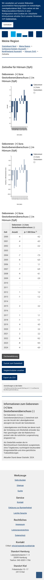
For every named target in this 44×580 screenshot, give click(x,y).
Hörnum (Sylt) (30, 51)
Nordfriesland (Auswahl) (12, 51)
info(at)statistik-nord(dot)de (23, 546)
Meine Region (24, 46)
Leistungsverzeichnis (20, 530)
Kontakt (20, 502)
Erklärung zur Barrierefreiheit (20, 508)
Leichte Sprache (20, 513)
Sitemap (20, 485)
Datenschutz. (11, 19)
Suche (20, 491)
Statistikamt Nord (9, 46)
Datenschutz (20, 535)
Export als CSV (9, 377)
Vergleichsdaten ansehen (13, 370)
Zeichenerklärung (10, 356)
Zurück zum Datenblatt (12, 363)
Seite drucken (20, 480)
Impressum (20, 524)
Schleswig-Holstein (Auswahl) (14, 49)
